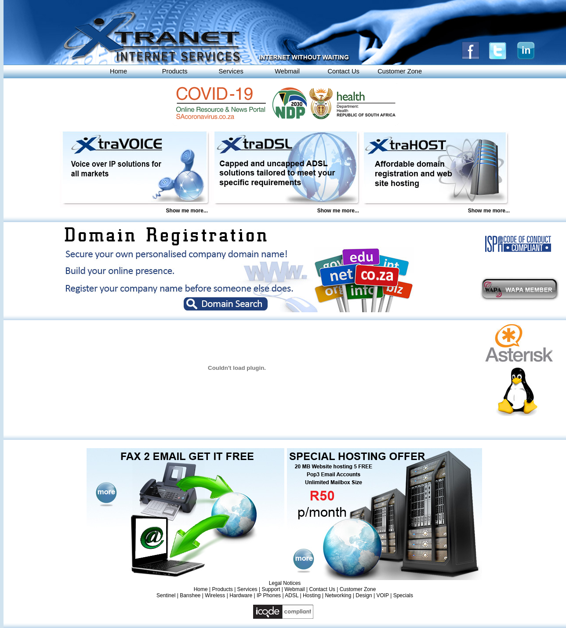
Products (175, 71)
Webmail (287, 71)
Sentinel (165, 595)
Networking (338, 595)
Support (270, 589)
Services (231, 71)
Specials (403, 595)
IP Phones (269, 595)
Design (364, 595)
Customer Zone (399, 71)
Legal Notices (285, 583)
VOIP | (384, 595)
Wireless (215, 595)
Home (118, 71)
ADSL (291, 595)
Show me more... (187, 211)
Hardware (240, 595)
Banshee (190, 595)
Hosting (312, 595)
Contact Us (343, 71)
